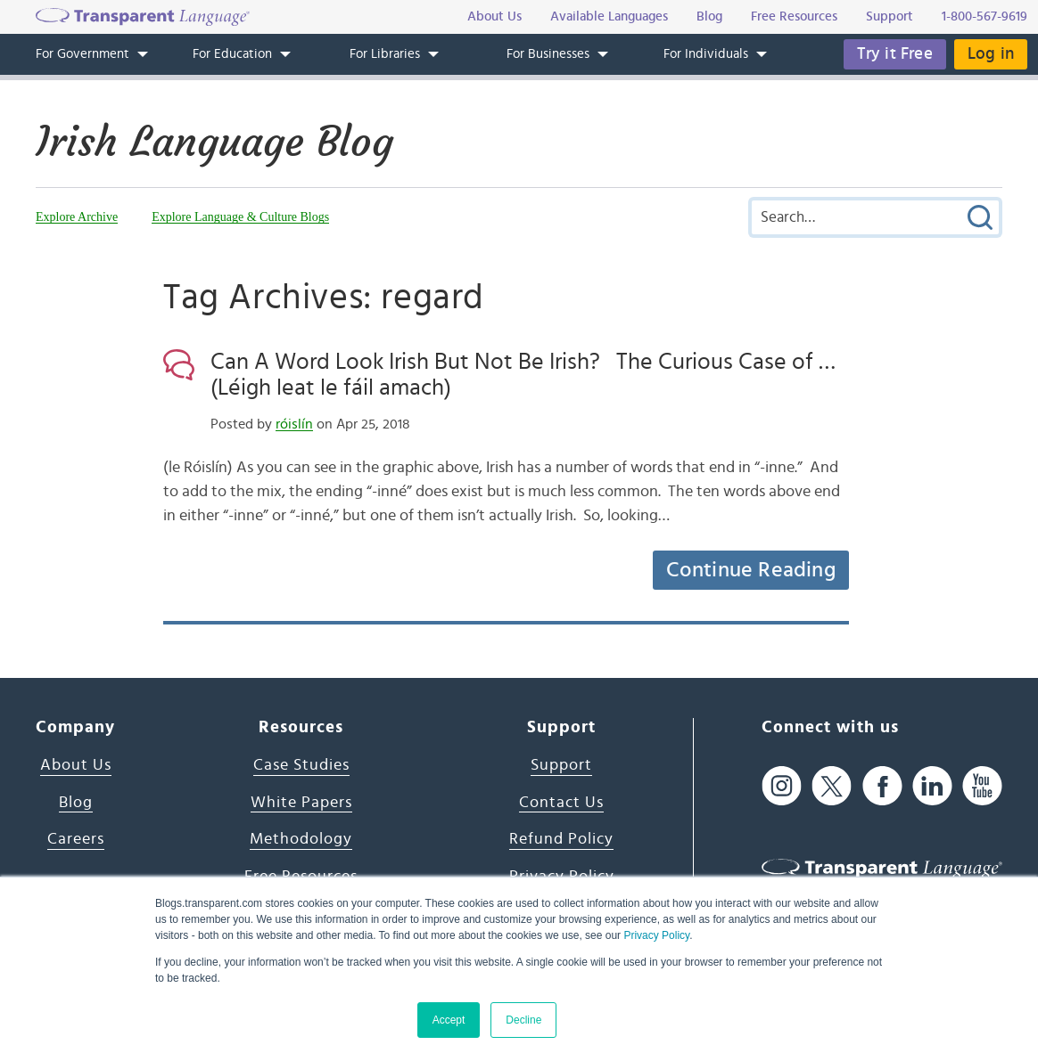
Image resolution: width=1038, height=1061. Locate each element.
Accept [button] (448, 1020)
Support (561, 765)
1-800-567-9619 (984, 16)
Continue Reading (751, 570)
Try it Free (895, 53)
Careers (75, 839)
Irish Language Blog (214, 141)
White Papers (301, 803)
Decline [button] (523, 1020)
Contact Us (561, 803)
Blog (76, 803)
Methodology (301, 839)
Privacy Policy (656, 935)
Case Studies (301, 765)
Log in (991, 53)
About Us (75, 765)
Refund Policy (561, 839)
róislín (294, 424)
